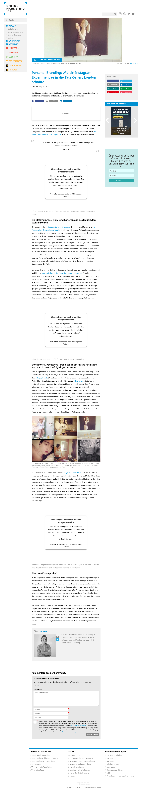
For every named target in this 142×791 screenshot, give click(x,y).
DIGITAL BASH (15, 65)
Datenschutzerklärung (69, 732)
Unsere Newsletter (15, 35)
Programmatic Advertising (42, 767)
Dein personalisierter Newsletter (81, 758)
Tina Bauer (43, 631)
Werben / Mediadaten (115, 755)
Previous (108, 120)
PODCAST (13, 70)
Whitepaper (14, 41)
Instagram (134, 63)
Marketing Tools (38, 770)
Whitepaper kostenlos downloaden (82, 761)
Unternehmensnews (15, 32)
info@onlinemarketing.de (78, 726)
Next (134, 120)
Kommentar (38, 689)
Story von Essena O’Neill (72, 473)
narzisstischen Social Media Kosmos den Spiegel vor (62, 273)
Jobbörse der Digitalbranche (80, 770)
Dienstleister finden (76, 767)
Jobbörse (13, 53)
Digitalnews (12, 29)
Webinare (13, 44)
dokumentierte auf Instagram (59, 227)
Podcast (72, 776)
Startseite (35, 64)
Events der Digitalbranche (79, 773)
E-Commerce (36, 764)
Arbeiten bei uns (113, 764)
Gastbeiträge (111, 758)
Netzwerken (79, 381)
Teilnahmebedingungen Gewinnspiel (120, 776)
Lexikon (10, 38)
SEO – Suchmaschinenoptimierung (45, 758)
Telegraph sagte (42, 378)
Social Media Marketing (50, 64)
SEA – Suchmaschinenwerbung (43, 761)
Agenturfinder (74, 755)
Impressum (111, 767)
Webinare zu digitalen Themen (81, 764)
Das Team (110, 761)
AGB (108, 773)
